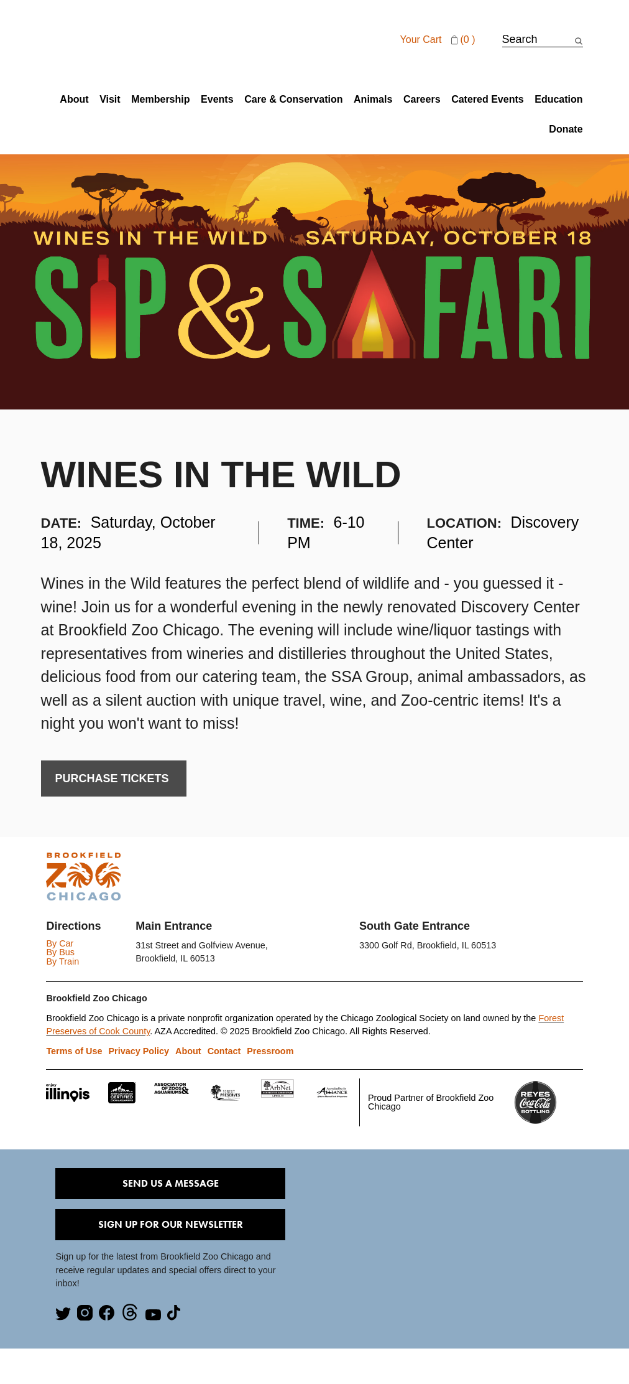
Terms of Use (74, 1051)
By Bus (60, 952)
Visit (110, 100)
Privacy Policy (139, 1051)
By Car (59, 943)
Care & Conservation (293, 100)
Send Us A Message (170, 1183)
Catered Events (487, 100)
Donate (565, 129)
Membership (160, 100)
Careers (422, 100)
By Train (62, 961)
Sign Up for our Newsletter (170, 1224)
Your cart (439, 40)
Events (217, 100)
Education (558, 100)
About (74, 100)
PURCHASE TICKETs (113, 778)
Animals (373, 100)
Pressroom (270, 1051)
